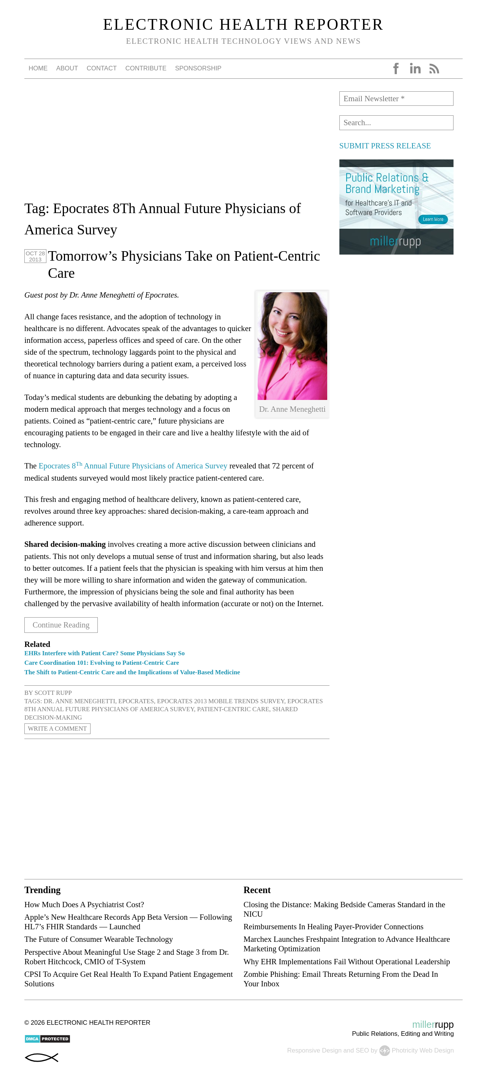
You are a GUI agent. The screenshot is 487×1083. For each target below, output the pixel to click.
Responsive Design (314, 1049)
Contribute (145, 68)
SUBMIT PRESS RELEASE (385, 145)
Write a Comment (57, 728)
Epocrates (136, 700)
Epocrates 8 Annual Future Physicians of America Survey (133, 465)
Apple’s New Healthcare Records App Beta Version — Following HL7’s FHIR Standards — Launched (128, 921)
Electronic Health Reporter (243, 24)
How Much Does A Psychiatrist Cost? (84, 904)
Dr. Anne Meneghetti (79, 700)
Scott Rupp (53, 692)
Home (38, 68)
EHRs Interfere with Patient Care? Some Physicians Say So (104, 652)
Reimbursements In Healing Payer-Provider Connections (333, 926)
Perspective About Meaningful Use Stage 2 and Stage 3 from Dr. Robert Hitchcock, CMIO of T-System (126, 956)
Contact (102, 68)
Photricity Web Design (423, 1049)
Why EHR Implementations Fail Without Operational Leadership (347, 961)
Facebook (396, 68)
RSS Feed (434, 68)
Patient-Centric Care (233, 708)
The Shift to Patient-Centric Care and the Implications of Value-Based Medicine (132, 671)
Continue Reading (61, 624)
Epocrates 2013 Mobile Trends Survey (220, 700)
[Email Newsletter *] (396, 98)
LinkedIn (415, 68)
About (67, 68)
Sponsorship (198, 68)
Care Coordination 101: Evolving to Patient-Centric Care (101, 662)
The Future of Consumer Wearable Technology (98, 939)
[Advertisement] (176, 144)
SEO (362, 1049)
